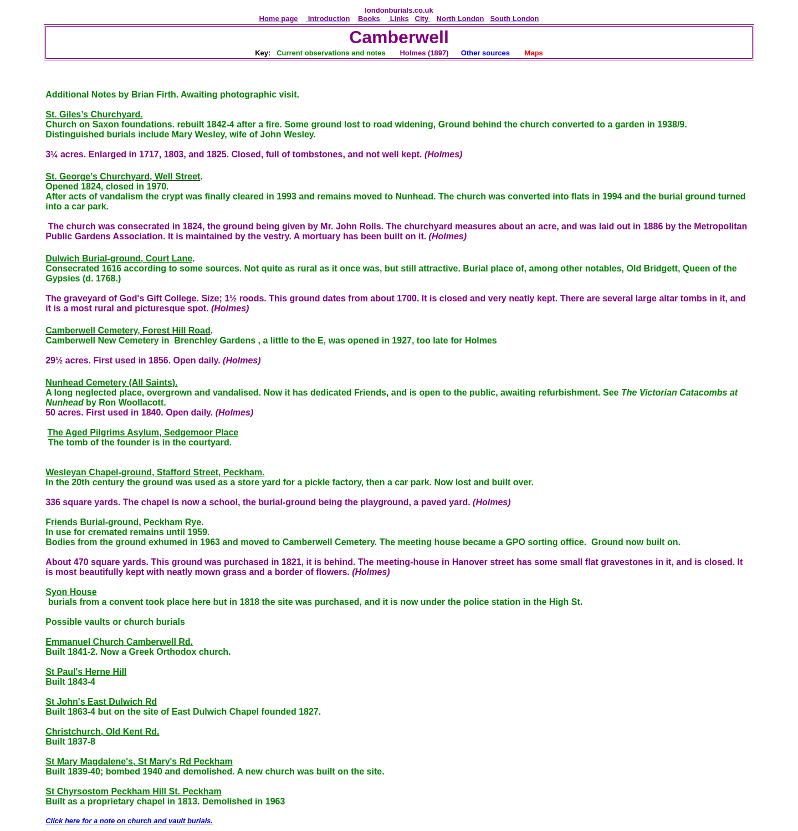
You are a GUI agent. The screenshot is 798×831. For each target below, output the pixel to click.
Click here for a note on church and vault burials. (129, 821)
